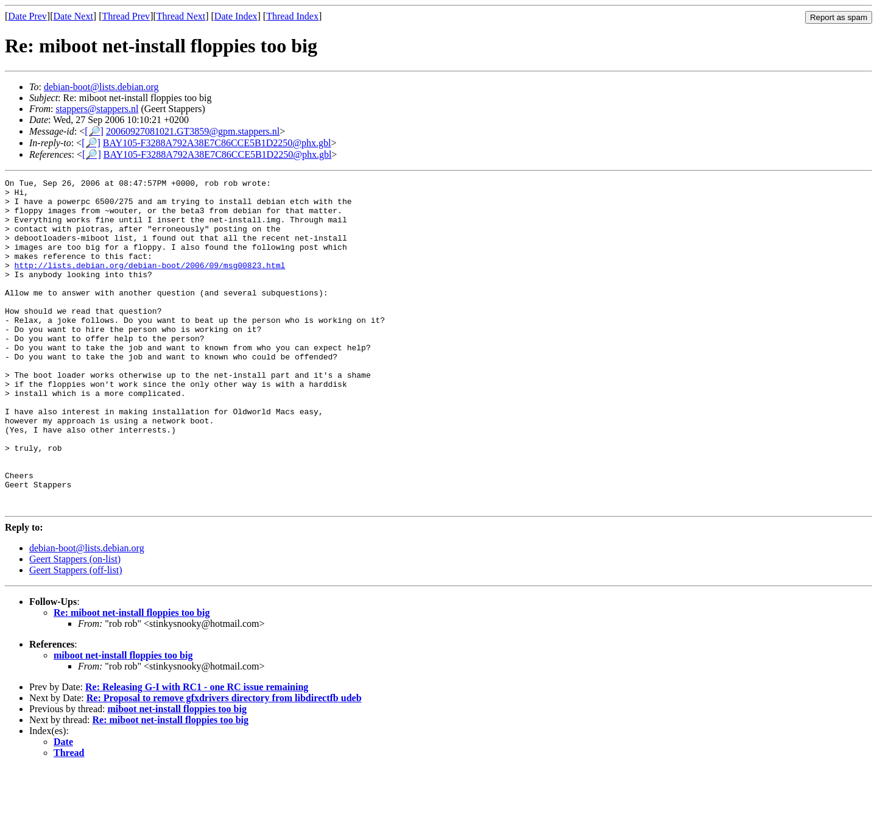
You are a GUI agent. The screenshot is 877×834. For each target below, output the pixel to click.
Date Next (73, 16)
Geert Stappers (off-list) (75, 636)
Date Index (236, 16)
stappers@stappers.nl (96, 109)
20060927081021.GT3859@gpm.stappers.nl (193, 131)
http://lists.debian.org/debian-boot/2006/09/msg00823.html (150, 283)
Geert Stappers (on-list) (75, 625)
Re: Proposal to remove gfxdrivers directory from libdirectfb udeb (224, 763)
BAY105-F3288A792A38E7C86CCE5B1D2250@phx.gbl (217, 143)
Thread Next (181, 16)
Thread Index (292, 16)
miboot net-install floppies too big (123, 721)
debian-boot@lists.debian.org (101, 87)
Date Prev (27, 16)
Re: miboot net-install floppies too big (132, 678)
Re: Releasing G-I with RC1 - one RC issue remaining (196, 752)
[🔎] (94, 131)
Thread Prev (126, 16)
